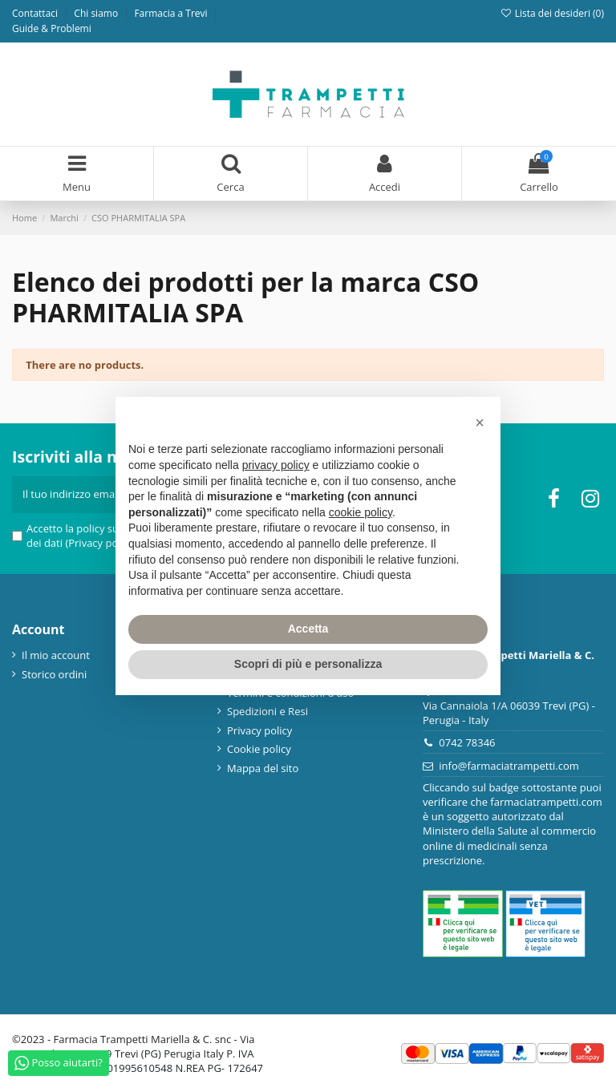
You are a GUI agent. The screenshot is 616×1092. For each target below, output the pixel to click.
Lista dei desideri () (552, 13)
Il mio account (56, 655)
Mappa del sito (262, 768)
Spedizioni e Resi (267, 711)
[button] (479, 422)
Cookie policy (259, 749)
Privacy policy (259, 730)
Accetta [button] (308, 628)
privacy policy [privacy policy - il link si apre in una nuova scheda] (276, 465)
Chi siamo (97, 13)
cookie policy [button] (360, 512)
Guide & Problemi (51, 28)
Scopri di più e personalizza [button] (308, 663)
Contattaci (36, 13)
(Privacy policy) (100, 543)
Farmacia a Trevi (171, 13)
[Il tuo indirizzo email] (87, 494)
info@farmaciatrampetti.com (509, 765)
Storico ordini (54, 674)
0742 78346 (467, 742)
